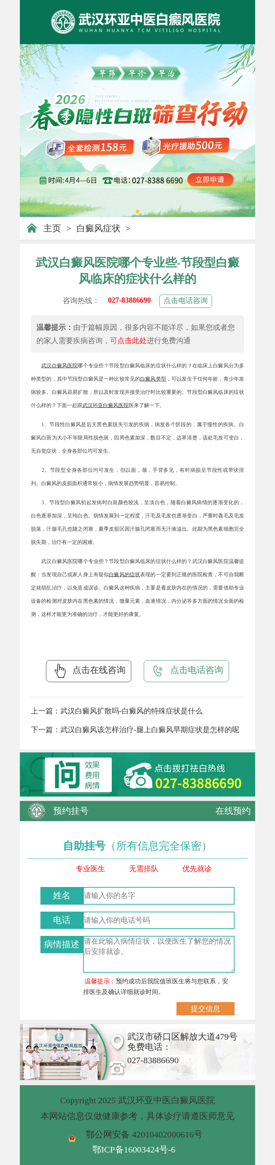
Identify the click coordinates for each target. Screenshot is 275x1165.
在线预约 (233, 811)
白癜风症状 (98, 228)
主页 (52, 228)
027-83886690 (129, 300)
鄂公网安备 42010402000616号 (144, 1134)
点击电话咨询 (186, 300)
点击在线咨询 (88, 671)
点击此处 (132, 340)
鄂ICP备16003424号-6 (133, 1149)
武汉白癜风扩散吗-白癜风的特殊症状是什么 (131, 711)
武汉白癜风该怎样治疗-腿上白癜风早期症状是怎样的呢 (149, 730)
